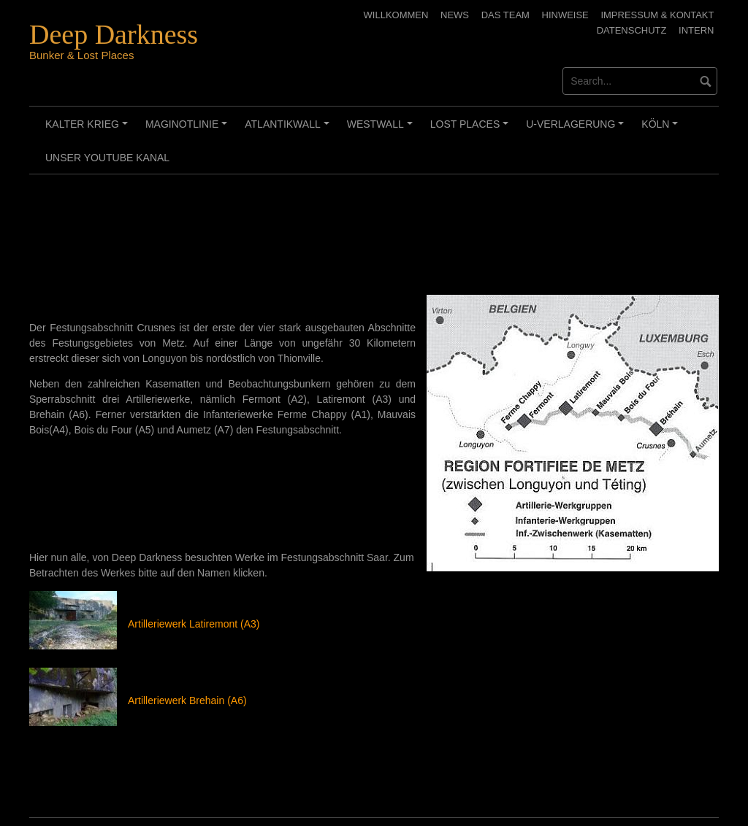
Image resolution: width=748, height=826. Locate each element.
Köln (661, 129)
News (454, 14)
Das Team (505, 14)
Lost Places (471, 129)
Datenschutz (632, 30)
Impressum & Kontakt (657, 14)
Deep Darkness (113, 34)
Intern (696, 30)
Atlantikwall (289, 129)
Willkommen (396, 14)
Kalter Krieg (88, 129)
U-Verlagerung (577, 129)
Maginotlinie (188, 129)
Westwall (382, 129)
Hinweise (565, 14)
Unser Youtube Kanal (107, 157)
